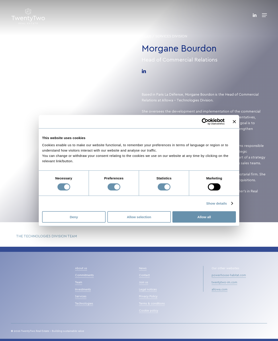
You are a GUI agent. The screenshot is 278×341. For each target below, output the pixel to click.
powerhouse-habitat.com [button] (229, 275)
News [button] (143, 268)
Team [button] (78, 282)
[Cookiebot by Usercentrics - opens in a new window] (205, 121)
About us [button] (81, 268)
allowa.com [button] (219, 289)
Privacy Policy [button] (148, 296)
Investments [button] (83, 289)
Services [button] (80, 296)
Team (146, 36)
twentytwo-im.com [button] (224, 282)
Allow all (204, 217)
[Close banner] (234, 121)
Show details (216, 203)
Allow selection (139, 217)
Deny (74, 217)
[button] (264, 15)
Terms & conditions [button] (152, 303)
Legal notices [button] (148, 289)
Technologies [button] (84, 303)
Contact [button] (144, 275)
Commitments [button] (84, 275)
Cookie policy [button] (148, 310)
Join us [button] (143, 282)
